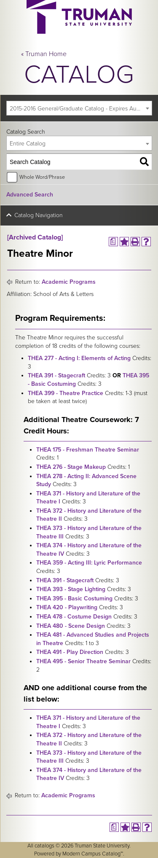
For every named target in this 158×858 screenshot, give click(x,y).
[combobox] (79, 108)
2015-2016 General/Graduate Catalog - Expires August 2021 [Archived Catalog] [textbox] (81, 108)
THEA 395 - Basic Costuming (74, 598)
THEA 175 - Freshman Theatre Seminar (87, 449)
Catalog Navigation (38, 215)
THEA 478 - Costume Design (74, 616)
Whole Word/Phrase (42, 177)
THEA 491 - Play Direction (69, 652)
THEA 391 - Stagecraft (56, 375)
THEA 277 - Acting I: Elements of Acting (79, 358)
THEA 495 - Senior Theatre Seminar (83, 661)
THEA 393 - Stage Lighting (70, 589)
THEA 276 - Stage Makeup (71, 467)
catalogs (44, 845)
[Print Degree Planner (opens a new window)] (113, 241)
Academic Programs (69, 281)
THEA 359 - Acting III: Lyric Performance (89, 562)
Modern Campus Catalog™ (92, 853)
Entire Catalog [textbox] (28, 143)
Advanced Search (29, 194)
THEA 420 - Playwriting (66, 607)
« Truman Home (44, 54)
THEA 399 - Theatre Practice (65, 393)
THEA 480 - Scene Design (70, 625)
